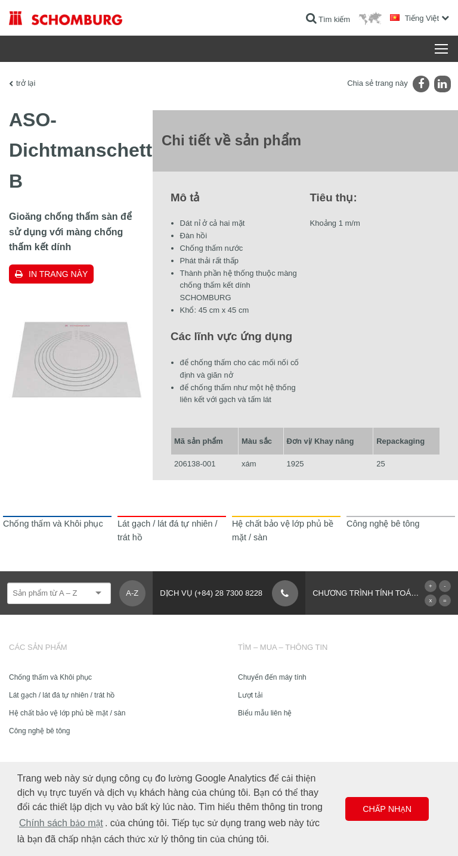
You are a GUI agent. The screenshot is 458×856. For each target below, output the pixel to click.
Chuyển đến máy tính (272, 677)
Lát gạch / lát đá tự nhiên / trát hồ (61, 695)
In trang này (58, 274)
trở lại (25, 83)
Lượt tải (250, 695)
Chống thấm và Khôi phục (50, 677)
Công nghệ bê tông (39, 731)
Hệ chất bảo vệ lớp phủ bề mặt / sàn (67, 713)
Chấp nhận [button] (387, 809)
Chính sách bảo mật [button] (61, 823)
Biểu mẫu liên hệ (265, 713)
